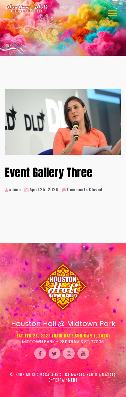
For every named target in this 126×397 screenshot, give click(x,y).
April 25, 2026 (41, 189)
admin (13, 189)
